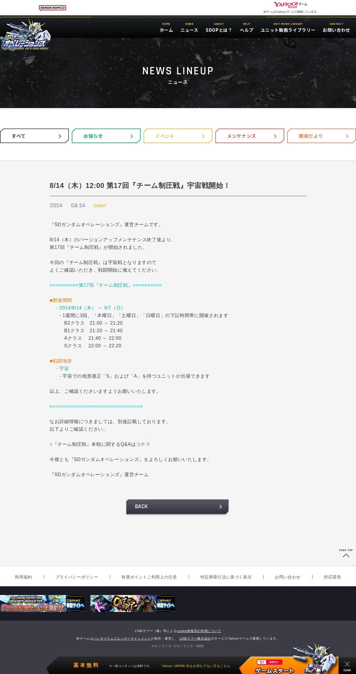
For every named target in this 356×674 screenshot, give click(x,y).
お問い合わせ (288, 577)
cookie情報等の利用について (199, 631)
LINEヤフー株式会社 (195, 638)
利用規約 (23, 577)
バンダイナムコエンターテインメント (122, 638)
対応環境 (332, 577)
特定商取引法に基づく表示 (226, 577)
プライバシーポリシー (76, 577)
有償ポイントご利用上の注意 (149, 577)
